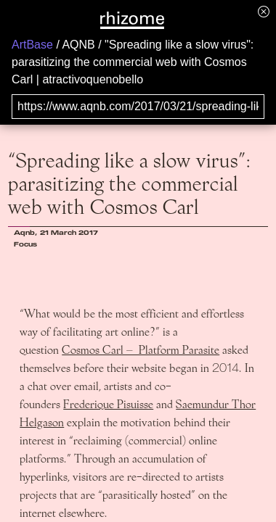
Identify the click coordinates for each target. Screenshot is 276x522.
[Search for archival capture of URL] (138, 106)
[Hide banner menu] (263, 11)
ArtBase (32, 44)
